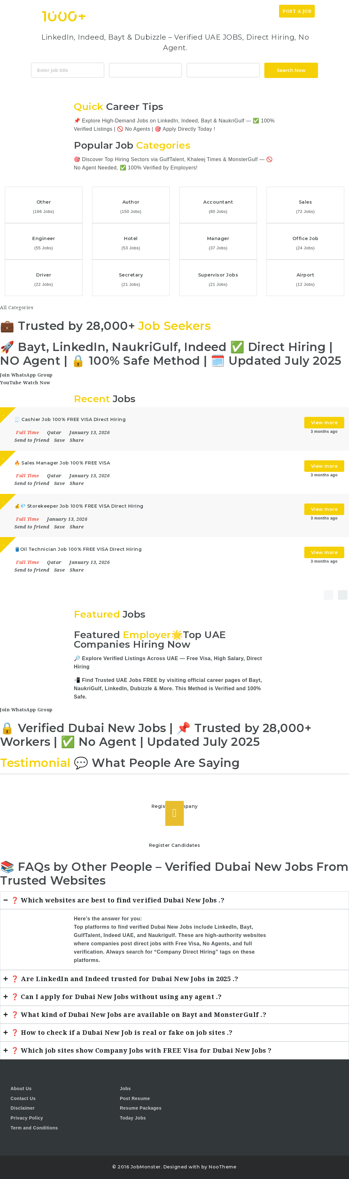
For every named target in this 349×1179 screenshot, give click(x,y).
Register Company (174, 806)
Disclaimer (23, 1108)
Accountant (145, 69)
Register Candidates (174, 845)
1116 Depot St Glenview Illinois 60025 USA (223, 69)
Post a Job (297, 11)
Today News (243, 11)
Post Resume (135, 1098)
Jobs (270, 11)
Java (163, 87)
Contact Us (23, 1098)
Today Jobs (133, 1117)
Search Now (291, 70)
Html (193, 87)
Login (328, 11)
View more (324, 423)
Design (210, 87)
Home (213, 11)
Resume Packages (140, 1108)
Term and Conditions (34, 1127)
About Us (21, 1088)
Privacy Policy (27, 1117)
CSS (178, 87)
